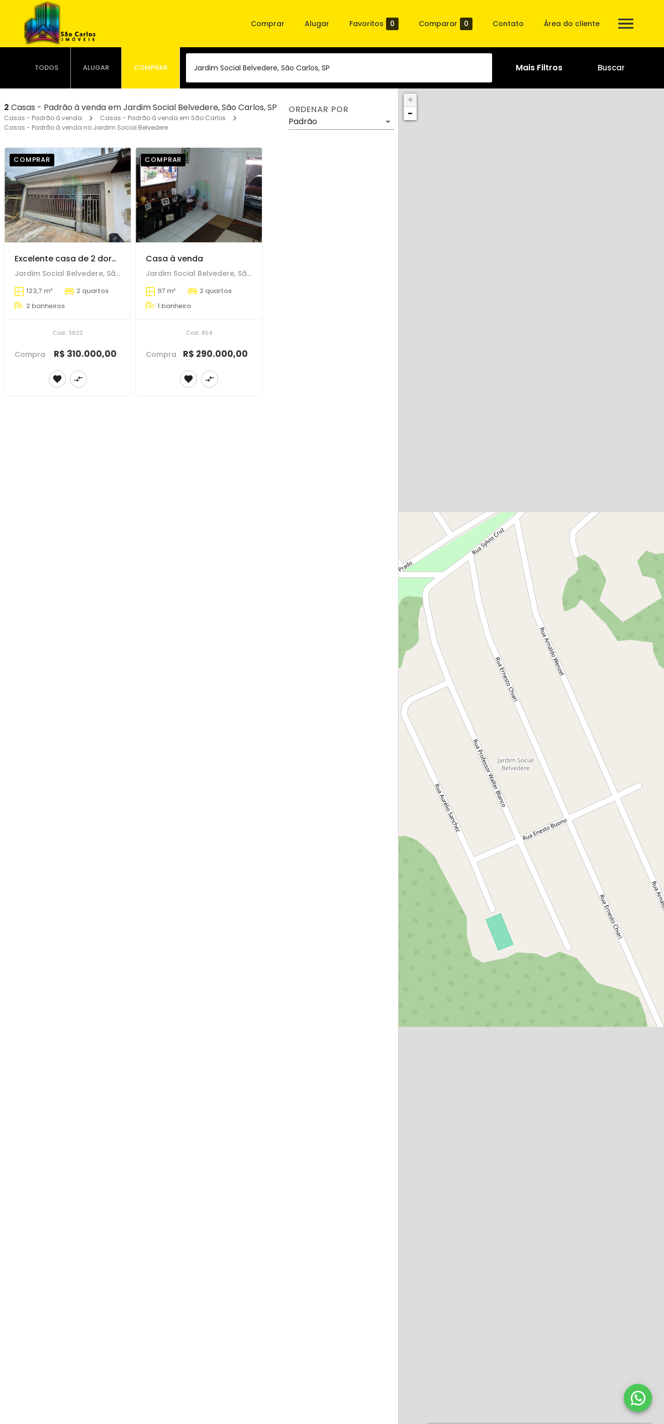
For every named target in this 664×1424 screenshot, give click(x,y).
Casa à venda (174, 258)
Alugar (317, 24)
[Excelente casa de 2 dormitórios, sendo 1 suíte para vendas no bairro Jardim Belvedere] (68, 195)
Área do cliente (572, 24)
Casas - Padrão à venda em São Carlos (163, 118)
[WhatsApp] (638, 1398)
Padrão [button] (303, 121)
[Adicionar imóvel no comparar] (78, 379)
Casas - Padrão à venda (43, 118)
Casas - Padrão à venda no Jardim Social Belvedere (86, 127)
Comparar (445, 24)
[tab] (47, 67)
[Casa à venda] (199, 195)
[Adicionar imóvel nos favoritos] (57, 379)
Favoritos (374, 24)
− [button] (410, 113)
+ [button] (410, 99)
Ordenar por (319, 110)
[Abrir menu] (626, 24)
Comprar (267, 24)
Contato (508, 24)
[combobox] (339, 67)
